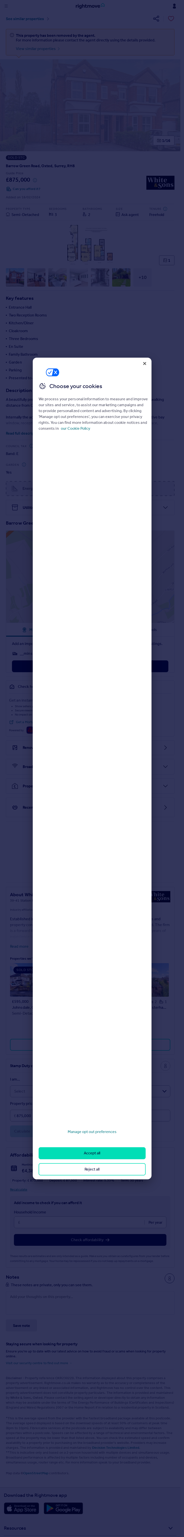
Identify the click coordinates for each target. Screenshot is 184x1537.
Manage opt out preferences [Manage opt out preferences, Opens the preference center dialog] (92, 1131)
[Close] (144, 363)
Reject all (92, 1169)
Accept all (92, 1153)
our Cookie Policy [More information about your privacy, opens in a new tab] (75, 428)
